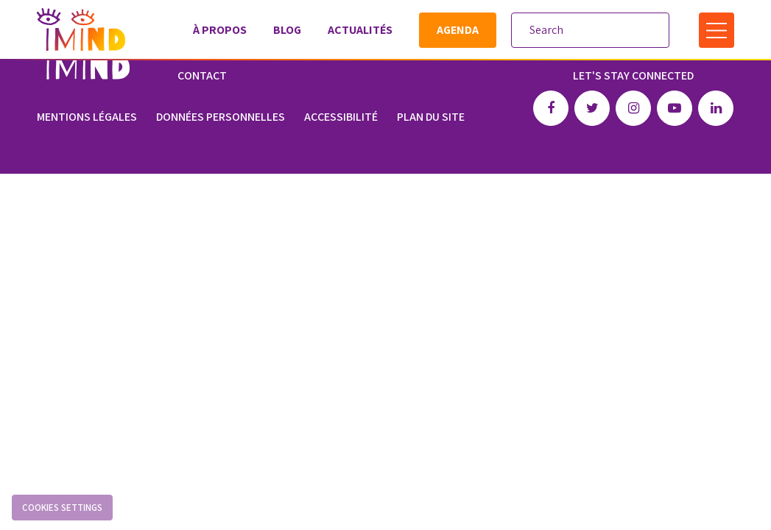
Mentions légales (87, 116)
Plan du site (431, 116)
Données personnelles (220, 116)
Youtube (674, 108)
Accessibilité (341, 116)
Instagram (633, 108)
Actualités (360, 30)
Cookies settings (62, 507)
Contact (202, 75)
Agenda (458, 30)
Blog (287, 30)
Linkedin (715, 108)
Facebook (550, 108)
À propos (220, 30)
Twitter (592, 108)
